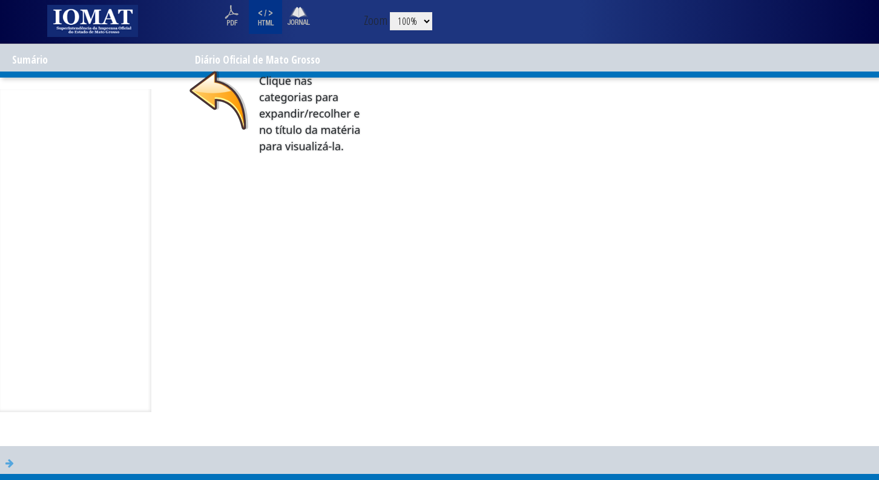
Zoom (375, 20)
